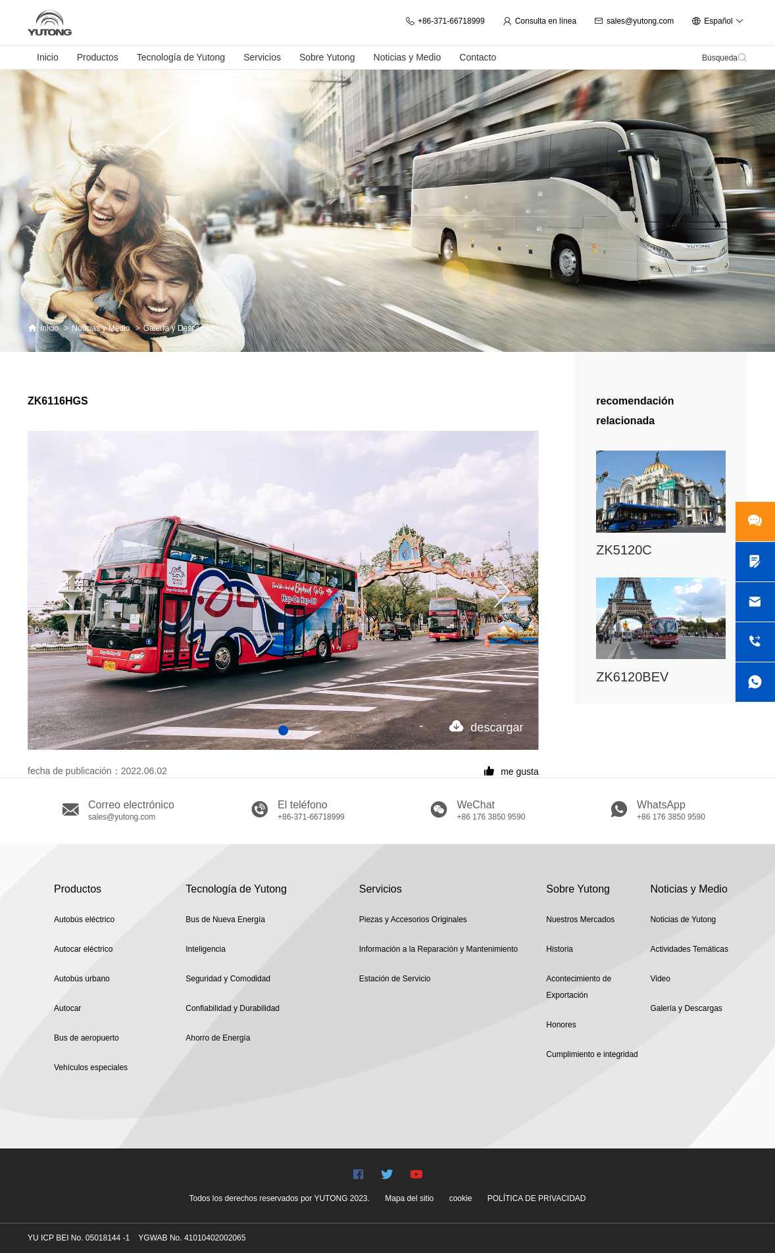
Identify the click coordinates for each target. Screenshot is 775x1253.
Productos (97, 57)
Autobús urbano (82, 978)
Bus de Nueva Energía (225, 919)
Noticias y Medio (407, 57)
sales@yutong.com (634, 21)
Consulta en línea (539, 21)
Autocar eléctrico (83, 949)
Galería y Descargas (179, 328)
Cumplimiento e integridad (592, 1054)
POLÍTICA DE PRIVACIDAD (537, 1198)
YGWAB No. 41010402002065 (191, 1237)
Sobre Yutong (327, 57)
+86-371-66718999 (445, 21)
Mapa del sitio (409, 1198)
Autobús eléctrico (84, 919)
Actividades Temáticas (689, 949)
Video (660, 978)
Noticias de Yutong (683, 919)
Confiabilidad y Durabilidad (233, 1008)
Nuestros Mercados (580, 919)
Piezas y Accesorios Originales (413, 919)
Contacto (477, 57)
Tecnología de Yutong (181, 57)
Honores (561, 1024)
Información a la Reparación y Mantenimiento (438, 949)
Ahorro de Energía (218, 1038)
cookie (460, 1198)
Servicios (262, 57)
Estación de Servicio (395, 978)
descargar (486, 726)
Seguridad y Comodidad (228, 978)
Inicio (48, 57)
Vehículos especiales (91, 1067)
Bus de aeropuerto (86, 1038)
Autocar (67, 1008)
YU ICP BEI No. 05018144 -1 (79, 1237)
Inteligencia (206, 949)
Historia (559, 949)
